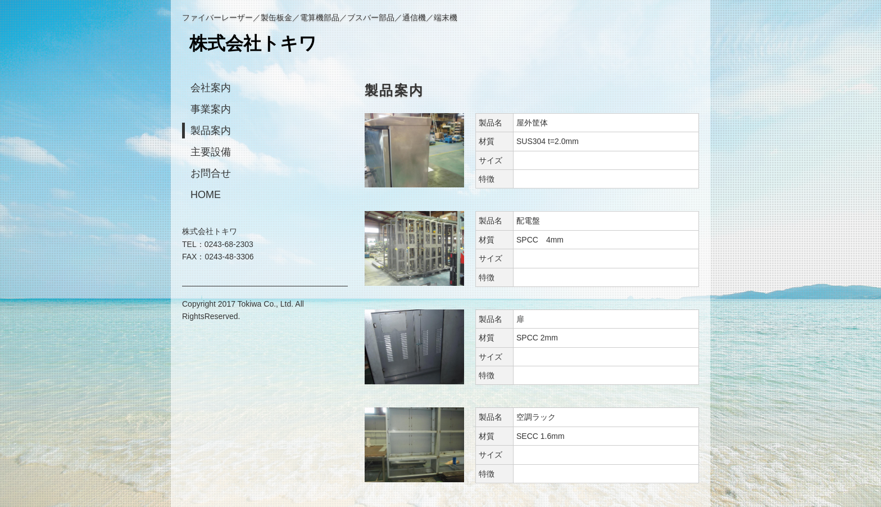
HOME (205, 194)
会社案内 (210, 87)
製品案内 (210, 130)
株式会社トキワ (253, 43)
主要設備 (210, 152)
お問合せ (210, 173)
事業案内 (210, 109)
